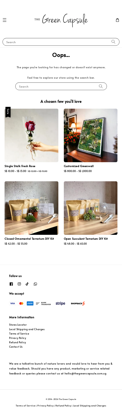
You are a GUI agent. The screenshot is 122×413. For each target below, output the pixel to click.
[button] (5, 20)
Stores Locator (18, 324)
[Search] (113, 41)
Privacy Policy (17, 338)
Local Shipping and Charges (27, 329)
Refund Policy (17, 342)
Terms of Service (19, 333)
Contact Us (16, 346)
